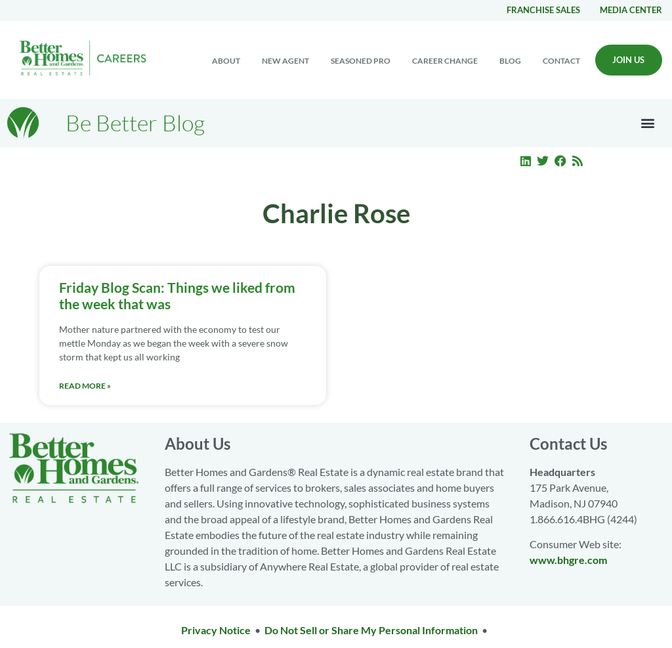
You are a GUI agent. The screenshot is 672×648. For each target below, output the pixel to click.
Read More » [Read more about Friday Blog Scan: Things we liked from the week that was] (85, 386)
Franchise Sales (543, 10)
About (226, 61)
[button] (648, 123)
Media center (631, 10)
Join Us (628, 59)
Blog (510, 61)
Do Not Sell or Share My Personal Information (371, 630)
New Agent (285, 61)
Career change (445, 61)
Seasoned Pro (360, 61)
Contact (561, 61)
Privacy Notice (216, 630)
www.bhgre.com (568, 559)
